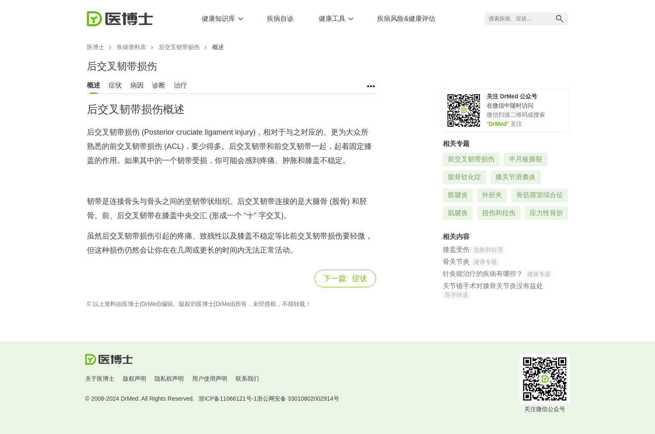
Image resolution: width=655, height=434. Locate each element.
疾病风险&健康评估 (406, 18)
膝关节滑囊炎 (515, 177)
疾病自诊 (280, 18)
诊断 (158, 85)
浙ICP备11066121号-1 (227, 398)
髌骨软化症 (464, 177)
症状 (115, 85)
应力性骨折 (546, 212)
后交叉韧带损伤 (179, 47)
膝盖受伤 (456, 249)
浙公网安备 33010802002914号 (298, 398)
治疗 (180, 85)
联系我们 (247, 378)
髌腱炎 (458, 194)
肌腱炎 (458, 212)
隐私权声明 (169, 378)
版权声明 (134, 378)
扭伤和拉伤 (498, 212)
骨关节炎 (456, 261)
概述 (93, 85)
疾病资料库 (131, 47)
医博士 (95, 47)
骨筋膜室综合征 (539, 194)
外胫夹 (492, 194)
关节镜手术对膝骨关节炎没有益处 (493, 285)
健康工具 (332, 18)
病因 (137, 85)
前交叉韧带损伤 (471, 159)
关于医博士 (99, 378)
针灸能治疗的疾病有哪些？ (483, 273)
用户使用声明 (209, 378)
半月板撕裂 (525, 159)
